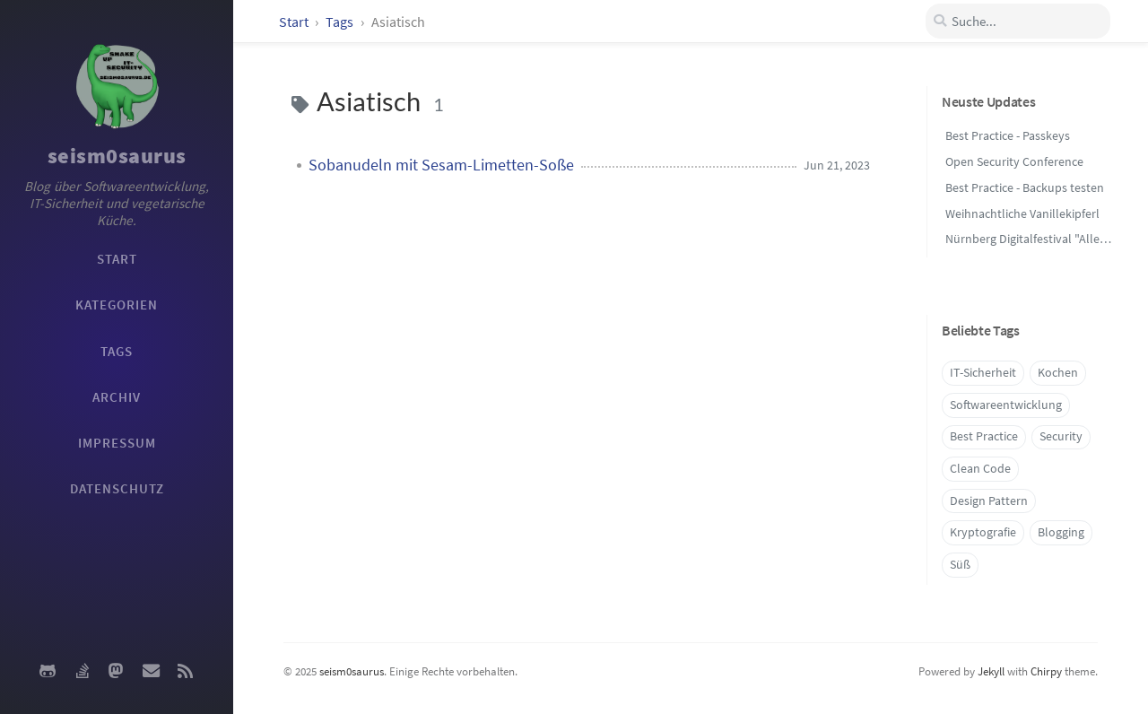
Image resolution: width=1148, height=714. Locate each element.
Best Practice (984, 436)
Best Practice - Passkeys (1007, 135)
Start (294, 21)
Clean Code (980, 468)
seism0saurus (117, 156)
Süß (960, 564)
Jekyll (991, 671)
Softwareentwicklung (1006, 405)
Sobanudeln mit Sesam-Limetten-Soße (441, 165)
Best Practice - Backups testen (1024, 187)
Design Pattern (989, 501)
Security (1061, 436)
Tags (341, 21)
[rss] (186, 671)
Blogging (1061, 532)
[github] (47, 671)
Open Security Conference (1014, 161)
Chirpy (1046, 671)
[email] (151, 671)
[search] (1018, 21)
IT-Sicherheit (983, 372)
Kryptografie (983, 532)
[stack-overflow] (82, 671)
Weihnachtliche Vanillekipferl (1022, 213)
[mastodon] (117, 671)
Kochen (1058, 372)
